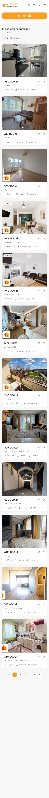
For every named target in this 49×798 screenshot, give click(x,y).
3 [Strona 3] (25, 675)
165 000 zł (10, 604)
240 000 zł (11, 395)
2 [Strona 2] (20, 675)
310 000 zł (10, 133)
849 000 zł (11, 238)
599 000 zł (10, 343)
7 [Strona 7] (34, 675)
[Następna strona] (39, 674)
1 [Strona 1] (14, 675)
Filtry (24, 15)
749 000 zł (11, 290)
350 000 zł (10, 656)
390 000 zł (11, 81)
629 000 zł (11, 499)
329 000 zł (10, 447)
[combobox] (15, 38)
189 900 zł (10, 186)
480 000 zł (11, 552)
